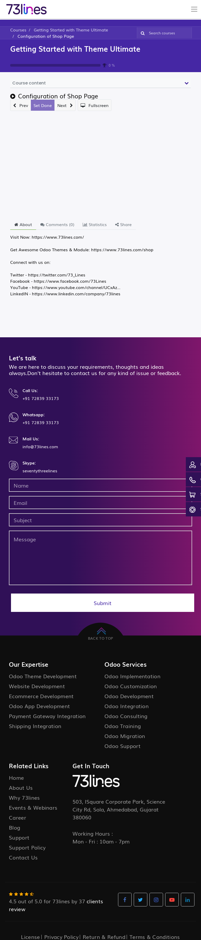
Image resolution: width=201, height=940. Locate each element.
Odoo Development (129, 696)
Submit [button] (103, 603)
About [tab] (23, 224)
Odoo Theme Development (43, 676)
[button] (20, 105)
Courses (18, 29)
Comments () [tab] (57, 224)
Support (19, 837)
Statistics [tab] (95, 224)
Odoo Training (122, 726)
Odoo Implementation (132, 676)
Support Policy (27, 847)
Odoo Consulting (126, 716)
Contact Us (23, 857)
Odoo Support (122, 746)
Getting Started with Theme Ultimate (75, 48)
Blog (14, 827)
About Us (21, 787)
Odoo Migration (124, 736)
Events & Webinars (33, 807)
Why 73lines (24, 797)
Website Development (37, 686)
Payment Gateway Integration (47, 716)
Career (17, 817)
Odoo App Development (39, 706)
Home (16, 777)
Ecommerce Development (41, 696)
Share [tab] (123, 224)
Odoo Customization (130, 686)
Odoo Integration (126, 706)
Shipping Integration (35, 726)
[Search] (141, 32)
